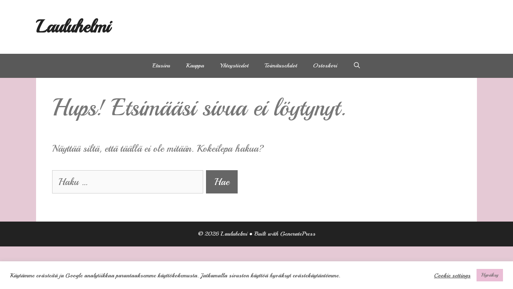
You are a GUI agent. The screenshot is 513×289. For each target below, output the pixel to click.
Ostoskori (325, 65)
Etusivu (161, 65)
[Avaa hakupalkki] (357, 66)
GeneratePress (297, 234)
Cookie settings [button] (452, 275)
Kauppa (195, 65)
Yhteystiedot (234, 65)
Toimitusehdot (281, 65)
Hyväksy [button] (489, 275)
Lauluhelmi (73, 26)
